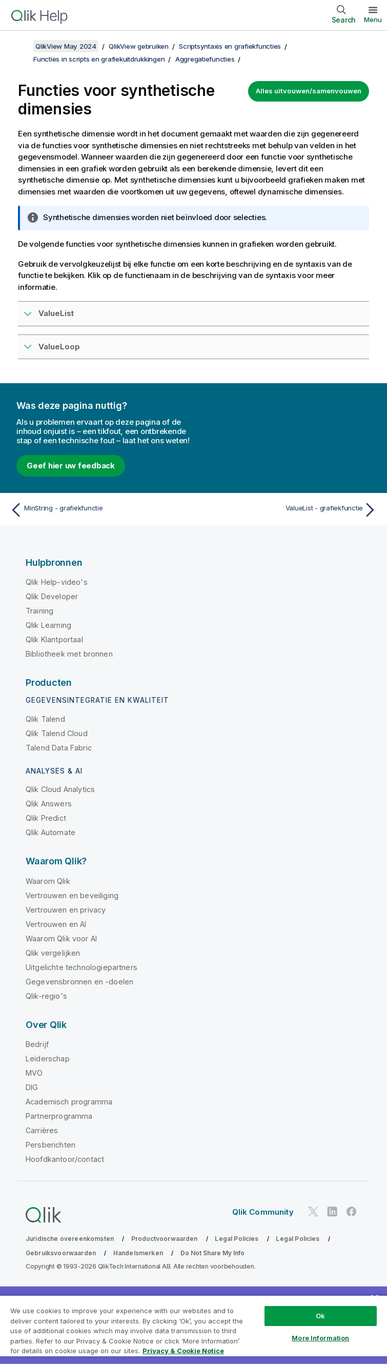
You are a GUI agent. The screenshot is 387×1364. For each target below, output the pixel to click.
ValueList (56, 313)
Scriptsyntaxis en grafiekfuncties (230, 46)
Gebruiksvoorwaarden (61, 1253)
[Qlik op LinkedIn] (332, 1211)
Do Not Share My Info (212, 1253)
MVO (34, 1073)
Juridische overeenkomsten (70, 1238)
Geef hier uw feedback (71, 465)
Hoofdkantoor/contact (65, 1159)
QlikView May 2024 (65, 46)
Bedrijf (37, 1044)
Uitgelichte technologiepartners (81, 967)
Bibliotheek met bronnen (69, 653)
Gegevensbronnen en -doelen (79, 981)
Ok (320, 1316)
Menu (373, 19)
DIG (32, 1087)
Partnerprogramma (59, 1116)
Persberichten (50, 1144)
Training (39, 610)
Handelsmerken (138, 1253)
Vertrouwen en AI (56, 924)
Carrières (42, 1130)
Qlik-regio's (46, 996)
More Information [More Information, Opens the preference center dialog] (320, 1338)
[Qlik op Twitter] (313, 1211)
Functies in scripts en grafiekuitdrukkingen (99, 59)
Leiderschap (48, 1058)
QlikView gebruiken (139, 46)
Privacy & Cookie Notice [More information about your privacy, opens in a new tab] (183, 1351)
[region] (193, 1329)
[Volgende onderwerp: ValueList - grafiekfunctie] (288, 510)
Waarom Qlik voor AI (61, 938)
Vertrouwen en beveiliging (72, 895)
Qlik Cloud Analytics (60, 789)
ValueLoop (59, 346)
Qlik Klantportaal (54, 639)
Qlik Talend (45, 719)
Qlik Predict (46, 818)
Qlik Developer (52, 596)
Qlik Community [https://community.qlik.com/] (263, 1212)
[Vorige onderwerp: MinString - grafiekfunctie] (99, 510)
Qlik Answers (49, 803)
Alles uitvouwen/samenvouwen (308, 91)
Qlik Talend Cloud (57, 733)
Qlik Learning (48, 625)
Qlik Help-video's (57, 582)
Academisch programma (69, 1101)
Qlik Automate (50, 832)
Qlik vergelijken (53, 952)
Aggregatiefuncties (205, 59)
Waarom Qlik (48, 881)
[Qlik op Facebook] (351, 1211)
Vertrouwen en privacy (66, 909)
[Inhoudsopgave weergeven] (20, 46)
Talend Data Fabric (59, 747)
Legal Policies (236, 1238)
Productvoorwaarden (164, 1238)
